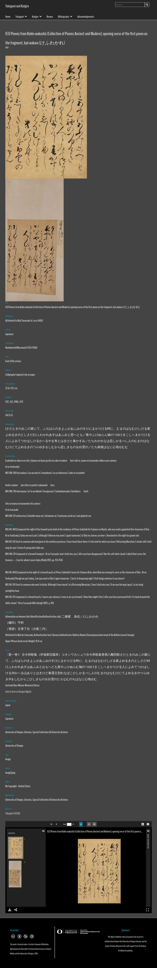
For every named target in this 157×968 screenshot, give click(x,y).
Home (8, 16)
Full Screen (147, 909)
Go (81, 824)
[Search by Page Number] (69, 824)
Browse (50, 16)
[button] (43, 831)
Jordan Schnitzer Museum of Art (115, 946)
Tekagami (19, 16)
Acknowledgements (85, 16)
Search (147, 4)
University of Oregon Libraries (131, 941)
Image (64, 824)
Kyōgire (35, 16)
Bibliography (63, 16)
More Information (148, 835)
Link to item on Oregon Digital (18, 692)
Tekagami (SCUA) (12, 813)
